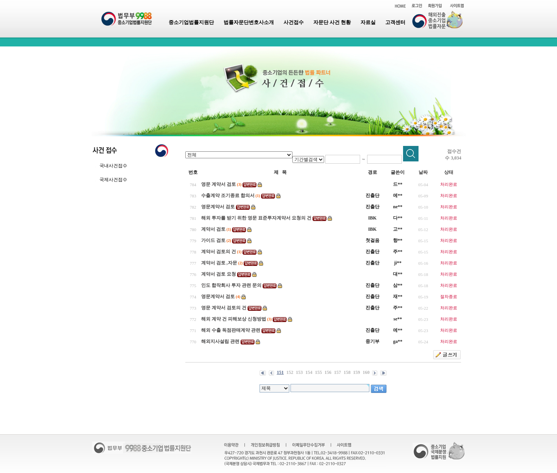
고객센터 (395, 22)
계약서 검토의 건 (218, 251)
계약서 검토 (213, 229)
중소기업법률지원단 (191, 22)
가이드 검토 (213, 240)
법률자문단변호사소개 (249, 22)
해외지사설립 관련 (220, 341)
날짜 (423, 172)
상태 (448, 172)
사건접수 (294, 22)
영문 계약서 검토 (218, 184)
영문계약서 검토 (218, 206)
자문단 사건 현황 (332, 22)
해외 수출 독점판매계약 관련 (230, 330)
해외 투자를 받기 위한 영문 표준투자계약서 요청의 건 (256, 218)
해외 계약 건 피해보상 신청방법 (233, 319)
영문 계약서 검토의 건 (223, 307)
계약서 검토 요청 (218, 274)
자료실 (368, 22)
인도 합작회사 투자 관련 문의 (231, 285)
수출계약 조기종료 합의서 (228, 195)
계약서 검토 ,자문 (219, 263)
